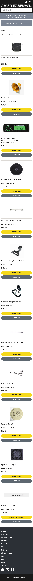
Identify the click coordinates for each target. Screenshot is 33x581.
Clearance (4, 541)
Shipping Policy (6, 553)
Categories (5, 534)
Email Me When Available (16, 517)
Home (3, 531)
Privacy (3, 562)
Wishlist (4, 547)
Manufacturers (6, 538)
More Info (16, 73)
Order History (6, 544)
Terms (3, 565)
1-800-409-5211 (21, 15)
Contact (4, 559)
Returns (4, 550)
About (3, 556)
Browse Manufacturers (12, 23)
